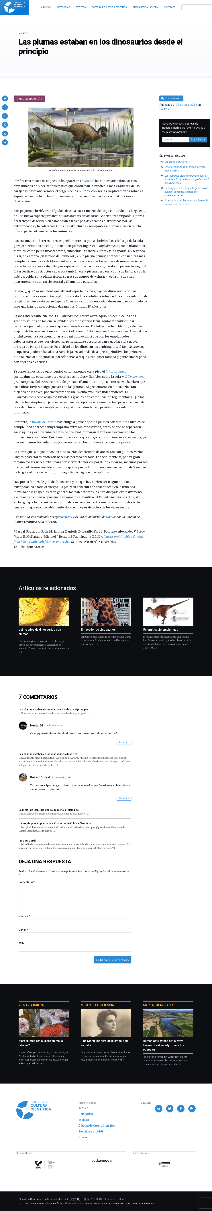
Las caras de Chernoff (177, 161)
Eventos (83, 1120)
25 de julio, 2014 (53, 725)
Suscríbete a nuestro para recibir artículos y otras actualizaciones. (183, 127)
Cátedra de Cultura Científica (96, 1125)
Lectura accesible (29, 98)
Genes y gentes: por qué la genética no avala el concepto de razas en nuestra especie (186, 192)
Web (21, 943)
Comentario (26, 882)
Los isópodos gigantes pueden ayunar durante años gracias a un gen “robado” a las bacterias (186, 179)
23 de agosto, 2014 (61, 777)
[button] (5, 98)
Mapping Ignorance (158, 1005)
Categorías (85, 1114)
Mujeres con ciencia (97, 1005)
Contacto (84, 1137)
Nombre (24, 916)
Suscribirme (198, 139)
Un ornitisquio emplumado (160, 629)
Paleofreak (65, 517)
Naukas (23, 33)
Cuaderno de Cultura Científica (45, 1203)
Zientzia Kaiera (31, 1005)
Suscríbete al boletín (91, 1131)
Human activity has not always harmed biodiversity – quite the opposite (163, 1045)
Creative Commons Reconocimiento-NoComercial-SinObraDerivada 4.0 (119, 1203)
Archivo (83, 1108)
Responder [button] (124, 742)
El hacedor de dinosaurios (98, 629)
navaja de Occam (44, 422)
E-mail (23, 929)
